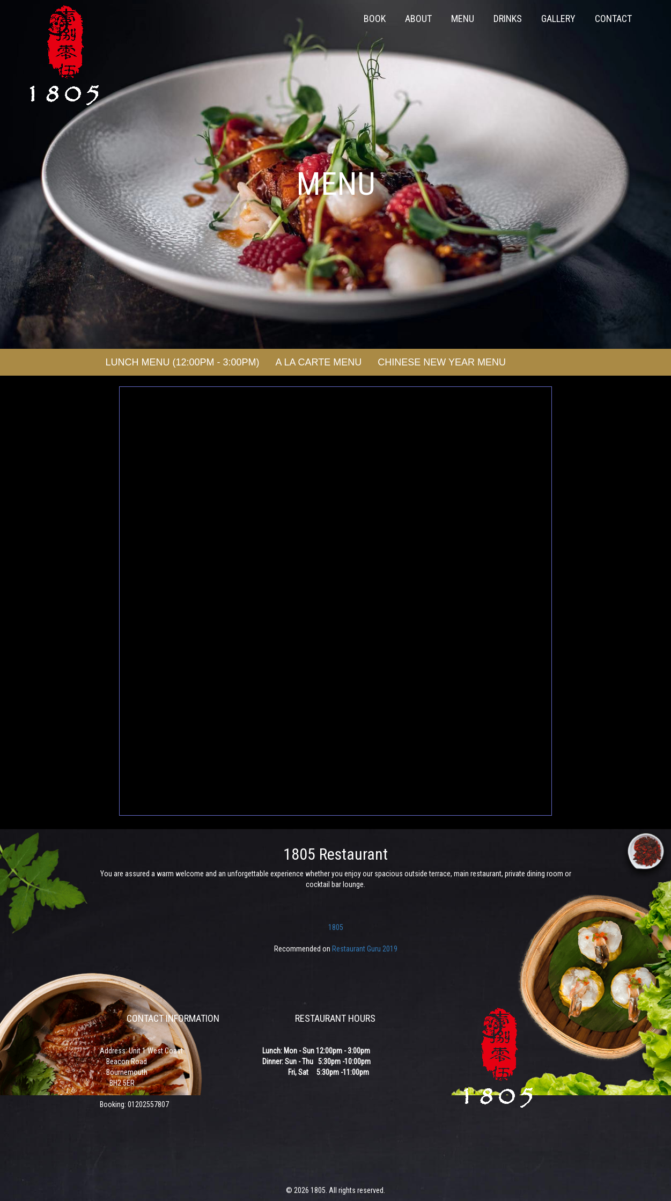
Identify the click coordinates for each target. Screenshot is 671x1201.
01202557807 (148, 1104)
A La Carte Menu (319, 362)
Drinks (507, 18)
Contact (613, 18)
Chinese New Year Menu (442, 362)
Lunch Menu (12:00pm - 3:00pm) (183, 362)
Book (375, 18)
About (418, 18)
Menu (462, 18)
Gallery (558, 18)
